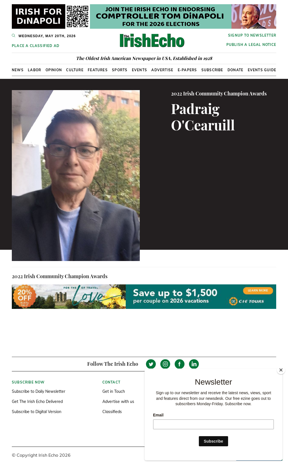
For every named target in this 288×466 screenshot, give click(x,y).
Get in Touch (113, 391)
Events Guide (262, 70)
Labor (34, 70)
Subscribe (212, 70)
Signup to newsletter (252, 35)
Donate (235, 70)
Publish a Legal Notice (251, 45)
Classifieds (112, 411)
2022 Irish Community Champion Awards (219, 93)
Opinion (54, 70)
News (18, 70)
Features (98, 70)
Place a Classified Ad (35, 46)
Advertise (162, 70)
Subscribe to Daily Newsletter (38, 391)
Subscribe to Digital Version (36, 411)
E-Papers (187, 70)
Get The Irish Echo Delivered (37, 401)
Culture (74, 70)
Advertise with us (118, 401)
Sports (119, 70)
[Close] (281, 370)
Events (139, 70)
